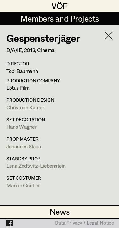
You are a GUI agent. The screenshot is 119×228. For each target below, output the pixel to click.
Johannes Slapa (23, 146)
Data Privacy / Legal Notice (84, 223)
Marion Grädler (23, 185)
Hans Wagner (21, 126)
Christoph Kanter (25, 107)
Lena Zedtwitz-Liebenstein (36, 165)
